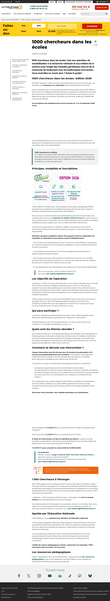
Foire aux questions (8, 594)
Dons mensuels (82, 34)
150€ (39, 31)
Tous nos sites (6, 1)
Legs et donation (93, 34)
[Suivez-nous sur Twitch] (79, 577)
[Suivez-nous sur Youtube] (49, 576)
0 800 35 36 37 (37, 8)
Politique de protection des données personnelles (45, 588)
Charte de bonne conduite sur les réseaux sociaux (91, 591)
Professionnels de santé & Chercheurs (78, 2)
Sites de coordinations (35, 597)
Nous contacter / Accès (9, 588)
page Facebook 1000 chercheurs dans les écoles (73, 455)
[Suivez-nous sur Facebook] (19, 577)
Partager (95, 42)
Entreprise (103, 34)
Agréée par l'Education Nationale (19, 93)
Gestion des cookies (80, 588)
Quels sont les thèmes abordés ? (19, 76)
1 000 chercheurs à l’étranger (18, 87)
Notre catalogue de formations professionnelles (90, 594)
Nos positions (6, 597)
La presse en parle (79, 597)
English (17, 1)
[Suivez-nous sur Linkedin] (60, 577)
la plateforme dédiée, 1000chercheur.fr (68, 218)
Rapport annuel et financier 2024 (39, 594)
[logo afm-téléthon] (12, 9)
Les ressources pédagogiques (17, 98)
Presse (60, 2)
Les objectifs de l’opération (17, 71)
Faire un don (102, 7)
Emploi (52, 2)
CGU (3, 591)
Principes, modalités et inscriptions (19, 65)
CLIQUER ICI (51, 428)
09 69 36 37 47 (100, 30)
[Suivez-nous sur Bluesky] (90, 577)
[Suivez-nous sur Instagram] (39, 577)
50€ (23, 26)
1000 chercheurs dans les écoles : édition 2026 (20, 60)
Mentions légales (34, 591)
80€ (39, 26)
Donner (92, 26)
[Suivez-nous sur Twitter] (28, 577)
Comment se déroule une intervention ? (19, 82)
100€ (23, 31)
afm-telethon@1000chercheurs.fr (60, 274)
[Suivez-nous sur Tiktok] (70, 577)
